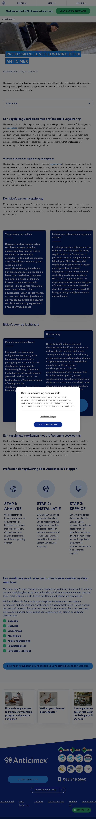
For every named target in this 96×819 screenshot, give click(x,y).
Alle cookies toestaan (62, 420)
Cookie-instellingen (34, 421)
